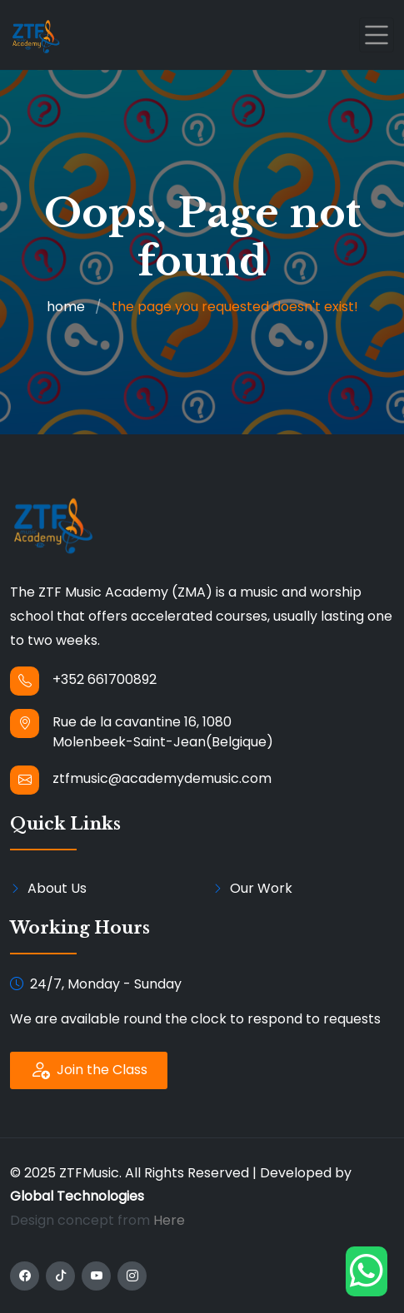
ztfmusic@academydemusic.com (162, 778)
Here (169, 1220)
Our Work (261, 888)
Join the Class (88, 1069)
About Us (57, 888)
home (66, 306)
